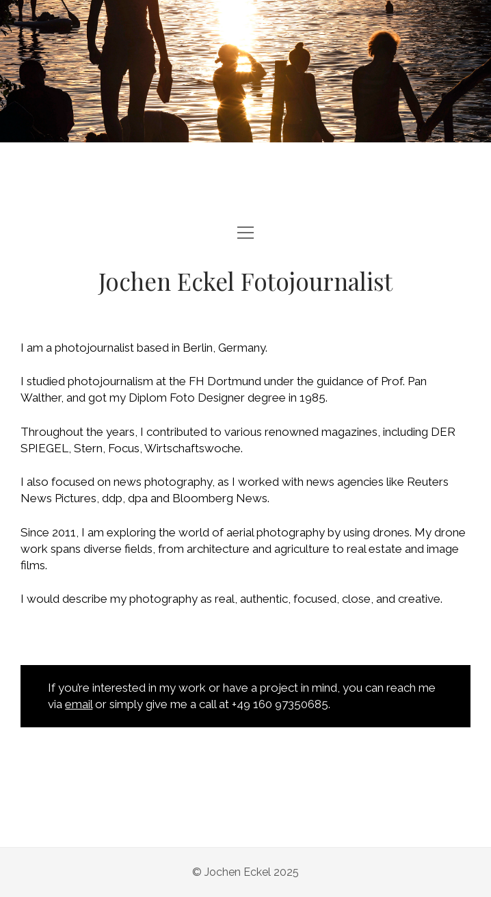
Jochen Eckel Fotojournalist (245, 281)
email (78, 704)
